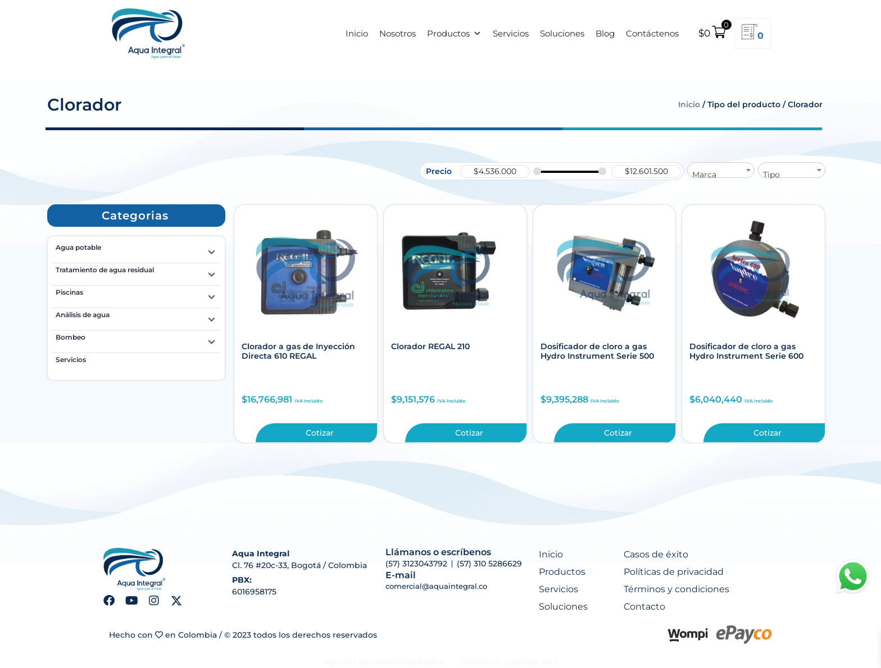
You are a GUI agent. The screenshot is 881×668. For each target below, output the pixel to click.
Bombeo (136, 339)
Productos (454, 33)
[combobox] (721, 170)
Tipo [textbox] (771, 175)
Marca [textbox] (704, 175)
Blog (605, 33)
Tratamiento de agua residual (136, 271)
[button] (135, 215)
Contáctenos (652, 33)
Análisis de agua (136, 316)
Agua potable (136, 249)
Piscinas (136, 294)
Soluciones (562, 33)
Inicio (357, 33)
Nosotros (397, 33)
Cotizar (320, 433)
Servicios (511, 33)
